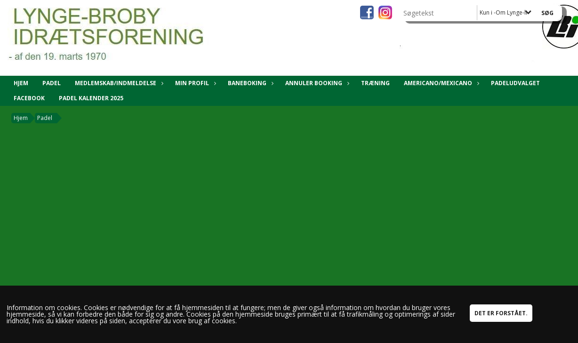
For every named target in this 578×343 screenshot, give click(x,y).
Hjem (21, 83)
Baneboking (249, 83)
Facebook (29, 98)
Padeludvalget (515, 83)
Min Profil (194, 83)
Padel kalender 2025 (91, 98)
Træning (375, 83)
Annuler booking (316, 83)
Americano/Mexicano (440, 83)
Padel (51, 83)
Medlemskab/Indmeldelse (118, 83)
